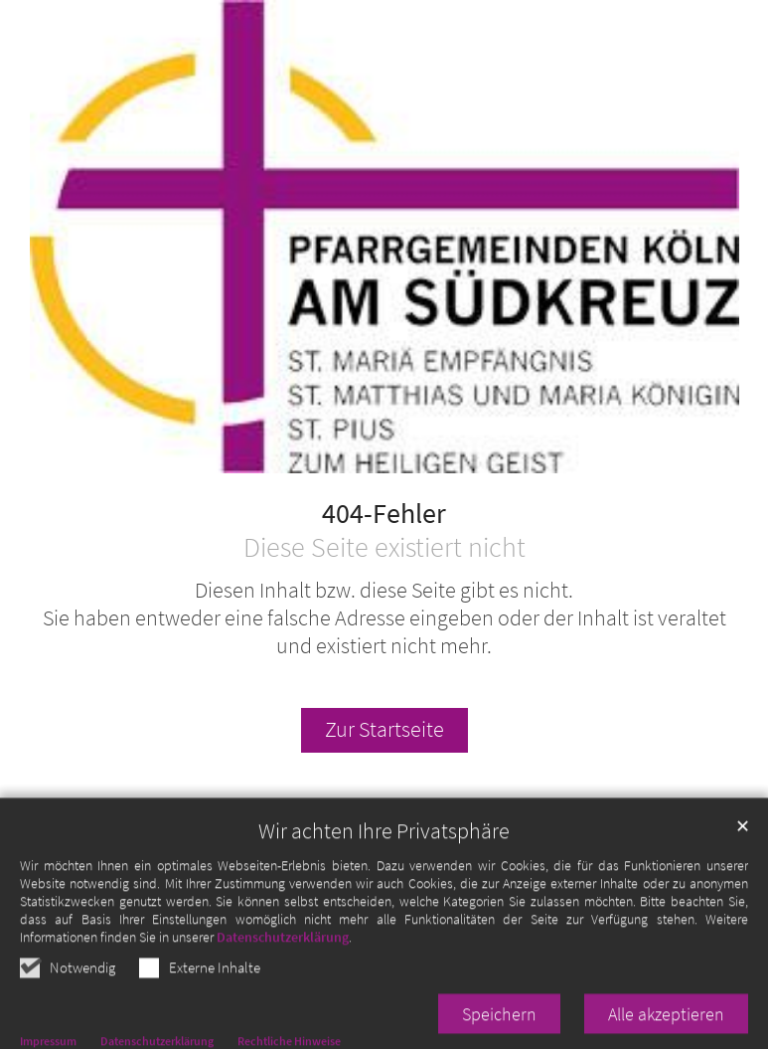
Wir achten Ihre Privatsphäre (384, 870)
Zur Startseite (384, 729)
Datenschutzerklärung (283, 976)
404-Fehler (384, 514)
